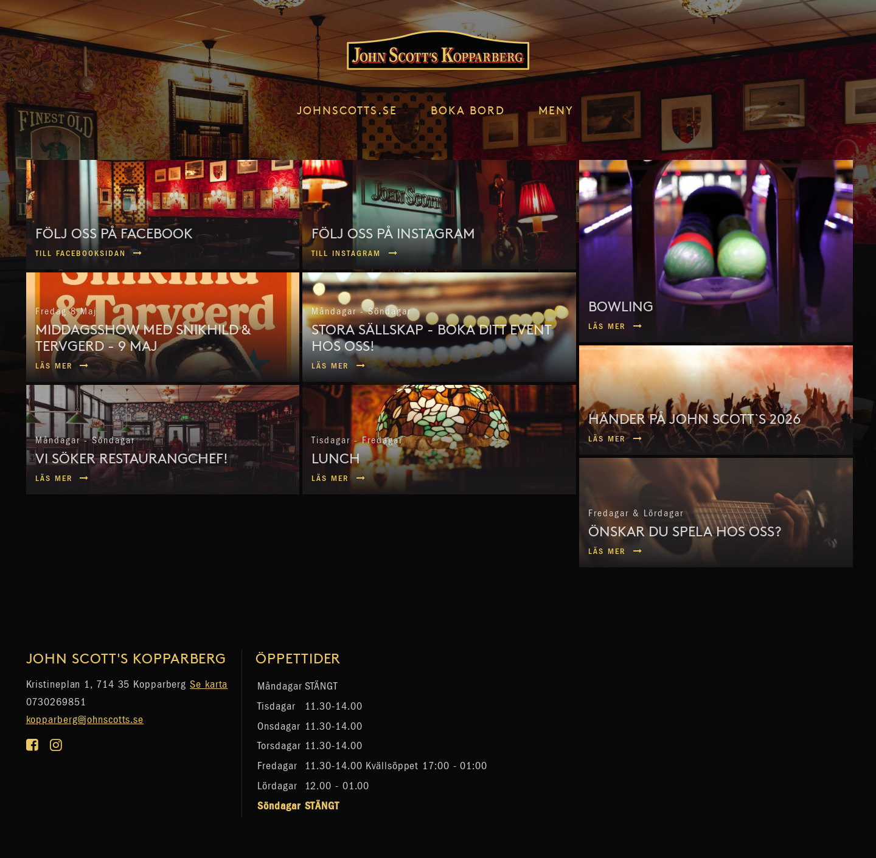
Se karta (209, 684)
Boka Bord (468, 109)
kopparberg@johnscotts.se (85, 719)
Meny (556, 109)
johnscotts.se (347, 109)
